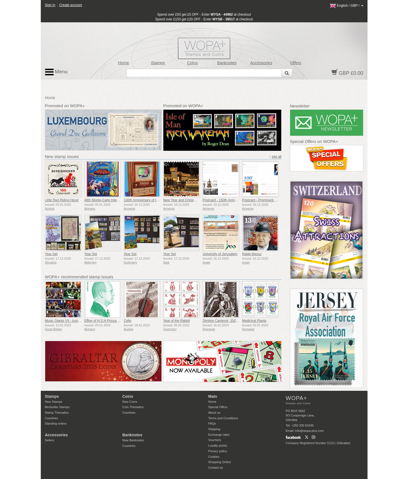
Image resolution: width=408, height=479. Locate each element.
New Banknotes (133, 440)
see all (276, 157)
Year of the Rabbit (176, 321)
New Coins (129, 401)
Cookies (213, 456)
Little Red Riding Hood (61, 200)
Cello (127, 321)
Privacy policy (217, 451)
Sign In (50, 5)
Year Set (51, 254)
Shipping (214, 429)
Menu (56, 72)
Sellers (49, 440)
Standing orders (56, 423)
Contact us (215, 467)
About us (214, 412)
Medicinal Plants (254, 321)
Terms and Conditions (223, 418)
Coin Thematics (133, 407)
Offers (295, 63)
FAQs (212, 423)
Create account (70, 5)
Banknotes (226, 63)
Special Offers (218, 407)
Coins (192, 63)
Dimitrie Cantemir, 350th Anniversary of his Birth (238, 321)
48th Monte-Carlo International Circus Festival (118, 200)
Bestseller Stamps (57, 407)
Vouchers (214, 440)
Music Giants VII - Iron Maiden (67, 321)
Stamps (158, 63)
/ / (346, 6)
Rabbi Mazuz (252, 254)
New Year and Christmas (181, 200)
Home (123, 63)
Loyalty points (217, 445)
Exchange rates (219, 434)
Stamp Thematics (57, 412)
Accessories (261, 63)
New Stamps (53, 401)
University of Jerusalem (219, 254)
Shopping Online (219, 462)
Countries (51, 418)
